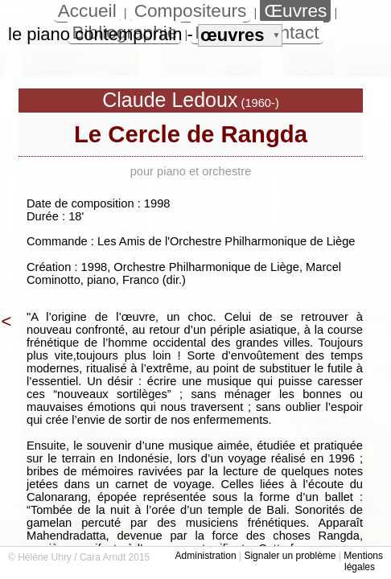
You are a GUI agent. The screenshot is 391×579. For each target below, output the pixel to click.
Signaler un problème (289, 555)
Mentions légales (363, 561)
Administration (206, 555)
